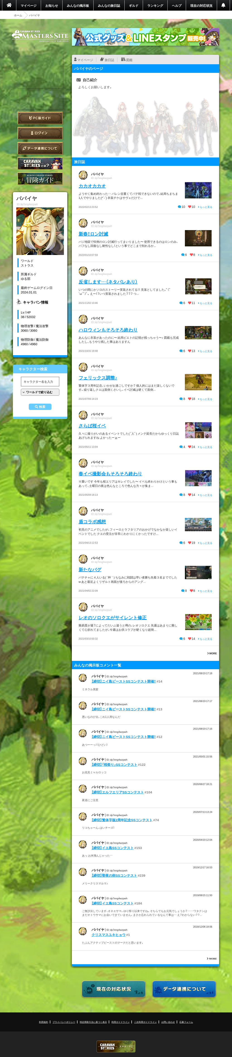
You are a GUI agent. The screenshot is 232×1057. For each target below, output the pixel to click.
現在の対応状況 (201, 5)
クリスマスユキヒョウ (109, 934)
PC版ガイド (40, 118)
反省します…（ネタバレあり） (108, 281)
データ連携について (40, 148)
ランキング (155, 5)
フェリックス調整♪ (98, 377)
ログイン (40, 133)
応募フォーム (186, 1022)
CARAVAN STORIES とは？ (40, 163)
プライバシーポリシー (64, 1022)
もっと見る (205, 207)
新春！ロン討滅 (93, 233)
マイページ (28, 5)
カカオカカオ (92, 185)
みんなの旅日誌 (109, 5)
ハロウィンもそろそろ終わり (108, 329)
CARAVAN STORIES (116, 1046)
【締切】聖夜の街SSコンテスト (114, 875)
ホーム (18, 15)
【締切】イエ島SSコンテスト (113, 847)
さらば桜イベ (92, 425)
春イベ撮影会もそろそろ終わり (110, 473)
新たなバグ (90, 569)
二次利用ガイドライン (145, 1022)
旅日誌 (109, 59)
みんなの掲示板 (78, 5)
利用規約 (43, 1022)
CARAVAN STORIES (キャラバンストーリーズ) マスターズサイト (40, 36)
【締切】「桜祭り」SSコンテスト (114, 764)
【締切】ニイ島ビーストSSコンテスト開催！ (124, 681)
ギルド (133, 5)
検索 (42, 406)
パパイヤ (97, 174)
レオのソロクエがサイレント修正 (113, 617)
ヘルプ (176, 5)
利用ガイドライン (120, 1022)
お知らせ (51, 5)
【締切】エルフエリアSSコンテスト (118, 792)
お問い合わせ (168, 1022)
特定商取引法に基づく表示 (93, 1022)
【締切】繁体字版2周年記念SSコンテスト (122, 819)
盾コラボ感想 (92, 521)
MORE (212, 653)
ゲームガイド (40, 178)
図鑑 (129, 59)
